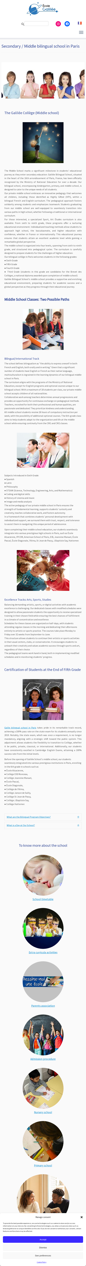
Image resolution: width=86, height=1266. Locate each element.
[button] (81, 1217)
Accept (43, 1239)
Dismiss (43, 1247)
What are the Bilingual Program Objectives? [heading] (29, 816)
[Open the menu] (81, 32)
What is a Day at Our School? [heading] (21, 825)
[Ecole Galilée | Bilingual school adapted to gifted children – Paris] (43, 8)
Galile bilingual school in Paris (20, 727)
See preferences (43, 1255)
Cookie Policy (41, 1262)
